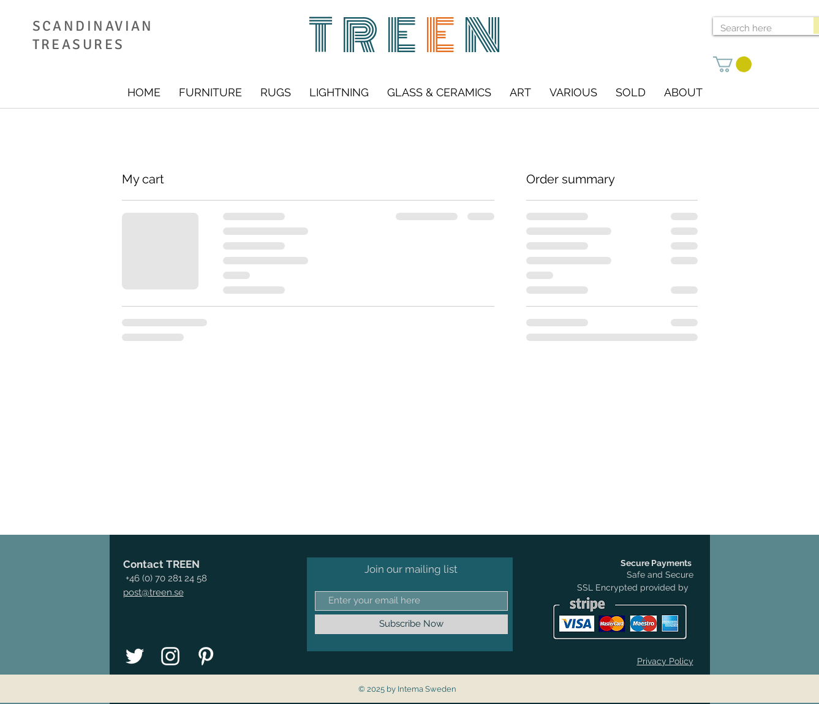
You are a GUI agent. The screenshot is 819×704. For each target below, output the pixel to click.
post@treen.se (153, 592)
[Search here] (754, 28)
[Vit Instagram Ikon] (170, 656)
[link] (732, 64)
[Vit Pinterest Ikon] (206, 656)
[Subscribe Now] (411, 624)
